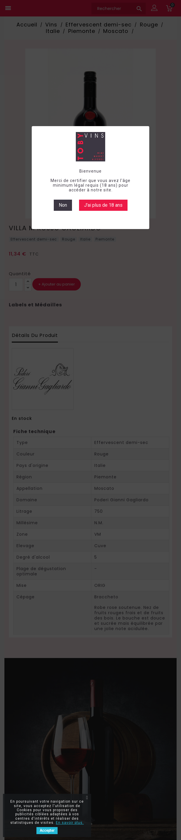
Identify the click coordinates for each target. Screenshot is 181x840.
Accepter (47, 831)
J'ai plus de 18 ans (103, 205)
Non (63, 205)
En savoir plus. (70, 823)
